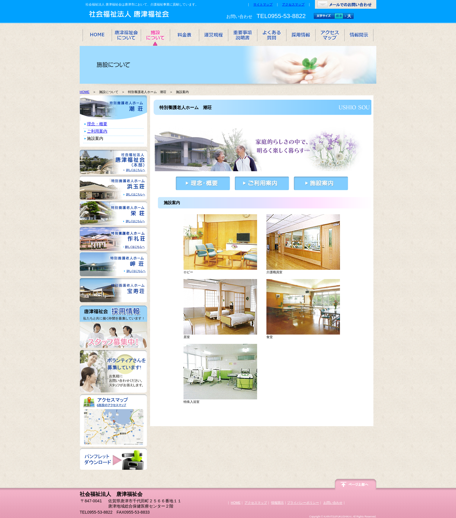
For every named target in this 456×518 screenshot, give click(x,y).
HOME (85, 92)
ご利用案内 (97, 131)
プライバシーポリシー (303, 502)
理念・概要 (97, 124)
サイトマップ (262, 4)
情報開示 (277, 502)
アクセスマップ (293, 4)
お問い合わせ (333, 502)
